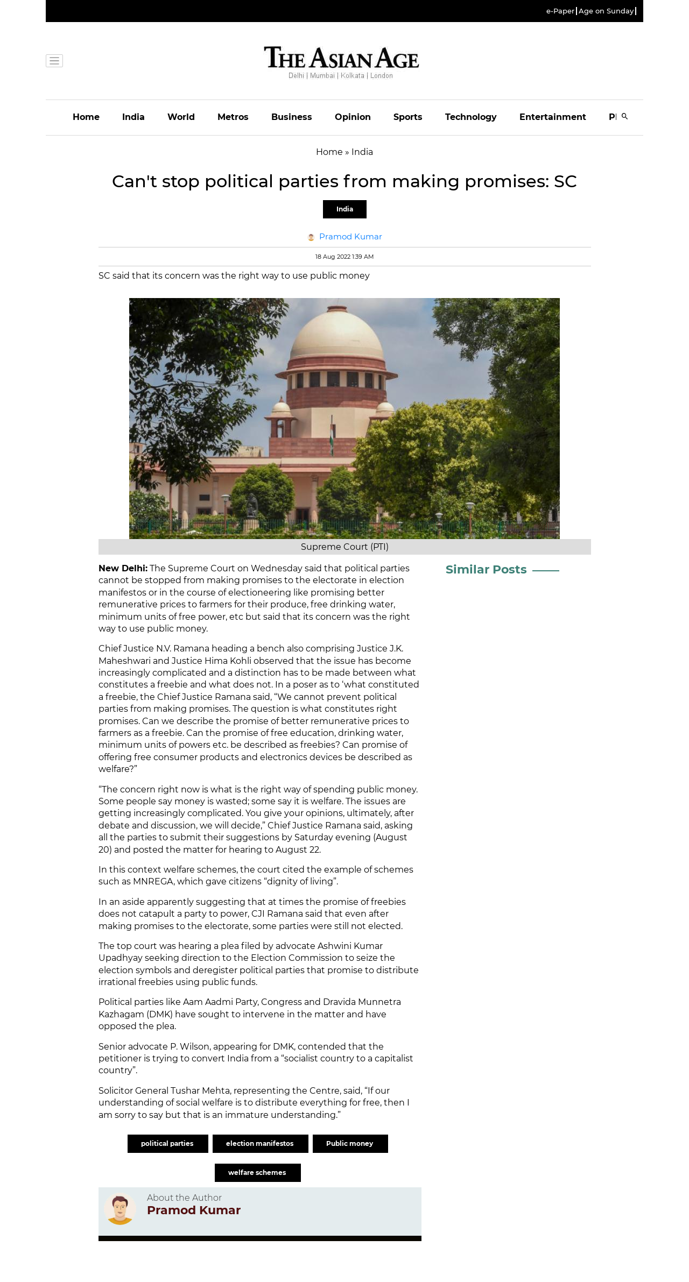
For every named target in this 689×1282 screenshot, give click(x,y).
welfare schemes (257, 1172)
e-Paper (560, 11)
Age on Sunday (606, 11)
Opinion (353, 117)
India (133, 117)
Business (291, 117)
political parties (168, 1143)
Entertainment (552, 117)
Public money (350, 1143)
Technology (471, 117)
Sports (408, 117)
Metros (233, 117)
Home (86, 117)
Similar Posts (486, 569)
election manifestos (260, 1143)
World (181, 117)
